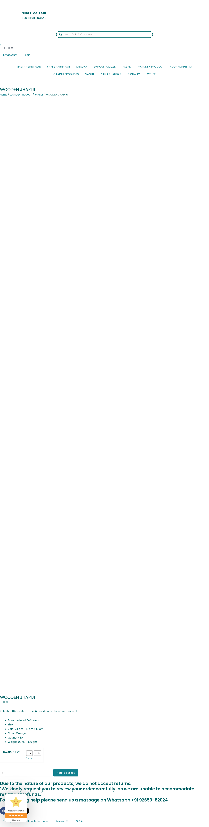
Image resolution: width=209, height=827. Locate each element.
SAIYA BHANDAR (111, 75)
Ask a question (194, 610)
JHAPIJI (43, 95)
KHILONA (81, 67)
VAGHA (90, 75)
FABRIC (127, 67)
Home (4, 95)
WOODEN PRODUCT (151, 67)
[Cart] (104, 799)
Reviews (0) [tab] (67, 260)
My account (10, 55)
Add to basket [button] (51, 747)
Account (104, 820)
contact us (90, 310)
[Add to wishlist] (3, 705)
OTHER (151, 75)
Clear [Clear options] (29, 196)
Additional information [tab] (39, 260)
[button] (3, 249)
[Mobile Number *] (51, 492)
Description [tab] (10, 260)
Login (28, 55)
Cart (104, 806)
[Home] (104, 786)
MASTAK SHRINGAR (28, 67)
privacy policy (40, 511)
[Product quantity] (28, 211)
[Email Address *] (51, 482)
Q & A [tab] (85, 260)
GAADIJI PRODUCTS (66, 75)
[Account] (104, 813)
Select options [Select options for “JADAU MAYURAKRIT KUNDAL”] (157, 750)
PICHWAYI (134, 75)
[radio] (29, 191)
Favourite (104, 779)
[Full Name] (51, 471)
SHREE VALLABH (38, 13)
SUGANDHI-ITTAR (181, 67)
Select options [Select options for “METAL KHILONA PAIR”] (16, 747)
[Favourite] (104, 772)
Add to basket (70, 211)
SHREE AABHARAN (58, 67)
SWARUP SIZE (11, 190)
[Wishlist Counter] (104, 44)
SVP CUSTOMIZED (105, 67)
